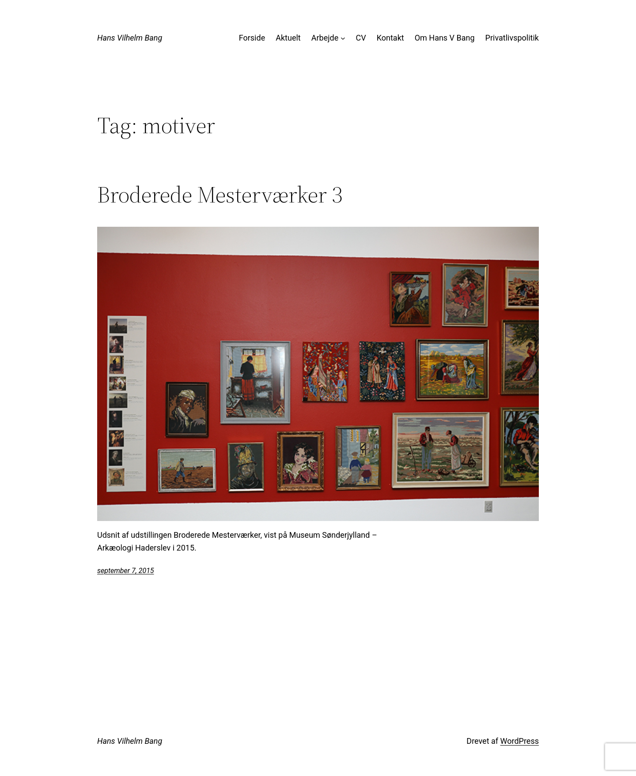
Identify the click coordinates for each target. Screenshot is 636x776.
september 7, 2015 (125, 570)
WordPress (519, 741)
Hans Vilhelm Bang (129, 37)
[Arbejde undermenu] (343, 38)
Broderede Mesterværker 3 (219, 194)
